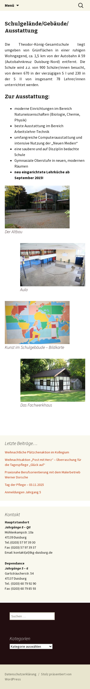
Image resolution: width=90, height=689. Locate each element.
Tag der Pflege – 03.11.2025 (24, 484)
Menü (9, 5)
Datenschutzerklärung (20, 674)
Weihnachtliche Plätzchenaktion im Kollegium (37, 452)
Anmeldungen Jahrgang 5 (23, 492)
